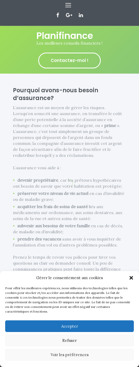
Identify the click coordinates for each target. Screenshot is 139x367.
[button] (131, 277)
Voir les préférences (70, 354)
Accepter (69, 326)
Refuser (69, 340)
